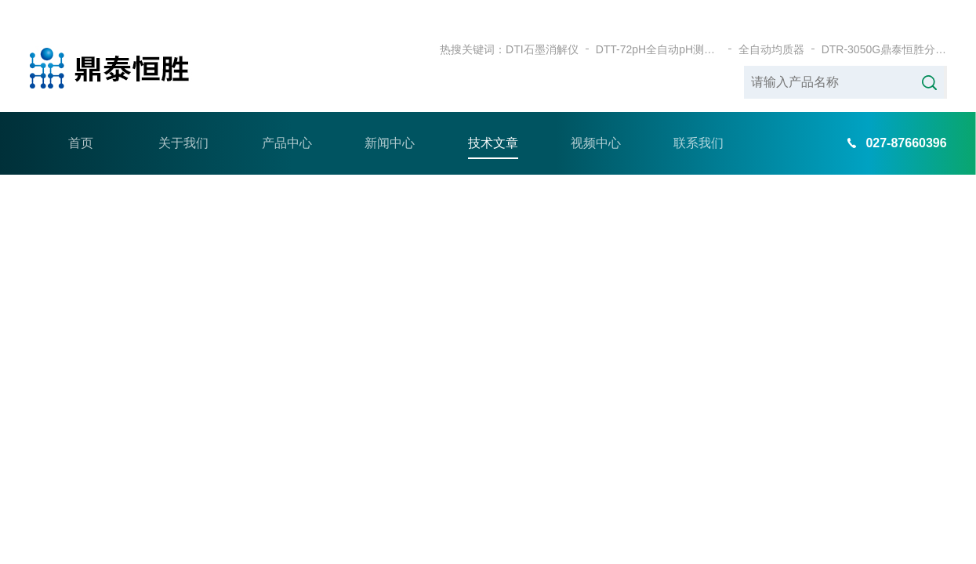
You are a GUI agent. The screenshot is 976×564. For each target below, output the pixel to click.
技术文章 (493, 117)
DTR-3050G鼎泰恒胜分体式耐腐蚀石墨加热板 (884, 23)
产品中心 (287, 117)
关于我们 (183, 117)
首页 (80, 117)
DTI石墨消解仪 (542, 23)
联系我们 (698, 117)
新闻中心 (390, 117)
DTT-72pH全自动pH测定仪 (658, 23)
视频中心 (596, 117)
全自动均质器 (771, 23)
